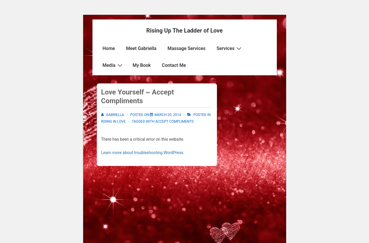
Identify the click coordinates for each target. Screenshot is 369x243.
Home (109, 48)
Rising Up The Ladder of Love (184, 30)
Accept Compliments (174, 121)
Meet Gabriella (141, 48)
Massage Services (186, 48)
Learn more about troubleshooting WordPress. (143, 152)
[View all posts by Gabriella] (113, 115)
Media (113, 65)
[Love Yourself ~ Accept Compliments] (167, 115)
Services (230, 48)
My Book (142, 65)
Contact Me (174, 65)
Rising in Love (113, 121)
